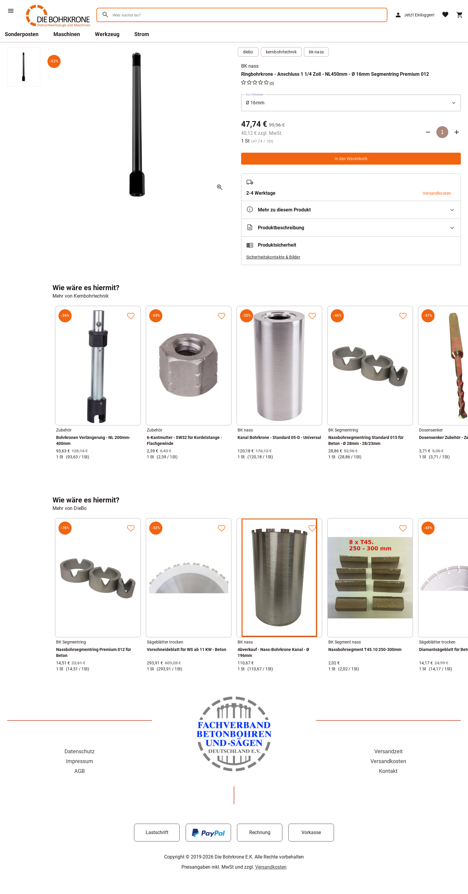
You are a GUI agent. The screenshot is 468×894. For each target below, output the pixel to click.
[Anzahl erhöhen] (456, 132)
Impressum (79, 761)
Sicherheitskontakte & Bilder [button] (273, 257)
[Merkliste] (445, 15)
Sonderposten (22, 34)
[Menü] (11, 11)
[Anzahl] (442, 132)
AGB (79, 771)
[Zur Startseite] (57, 28)
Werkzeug (107, 34)
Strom (141, 34)
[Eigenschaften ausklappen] (351, 210)
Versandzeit (388, 751)
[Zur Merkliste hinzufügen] (130, 315)
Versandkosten (388, 761)
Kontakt (388, 771)
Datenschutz (79, 751)
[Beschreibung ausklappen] (351, 227)
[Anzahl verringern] (428, 132)
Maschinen (66, 34)
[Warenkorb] (460, 15)
